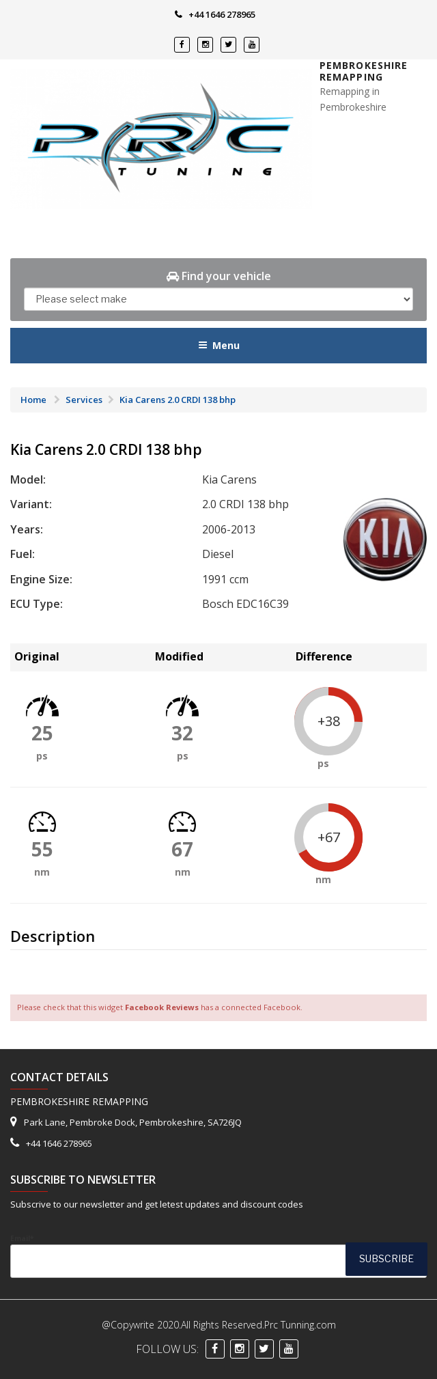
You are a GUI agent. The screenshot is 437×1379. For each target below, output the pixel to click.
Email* (218, 1256)
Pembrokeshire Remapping (364, 71)
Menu (219, 345)
